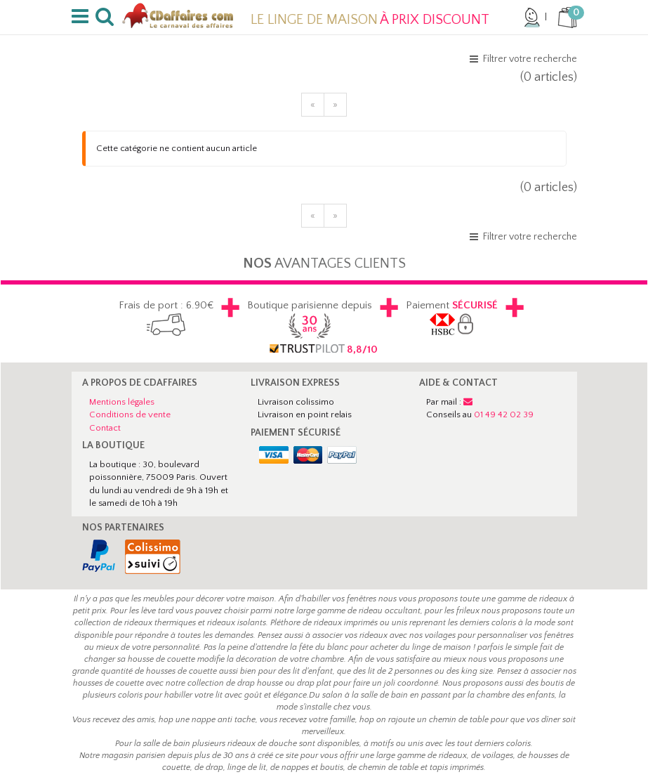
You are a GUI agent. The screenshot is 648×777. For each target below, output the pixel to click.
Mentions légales (121, 402)
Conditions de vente (130, 414)
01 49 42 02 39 (504, 414)
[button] (82, 16)
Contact (105, 428)
